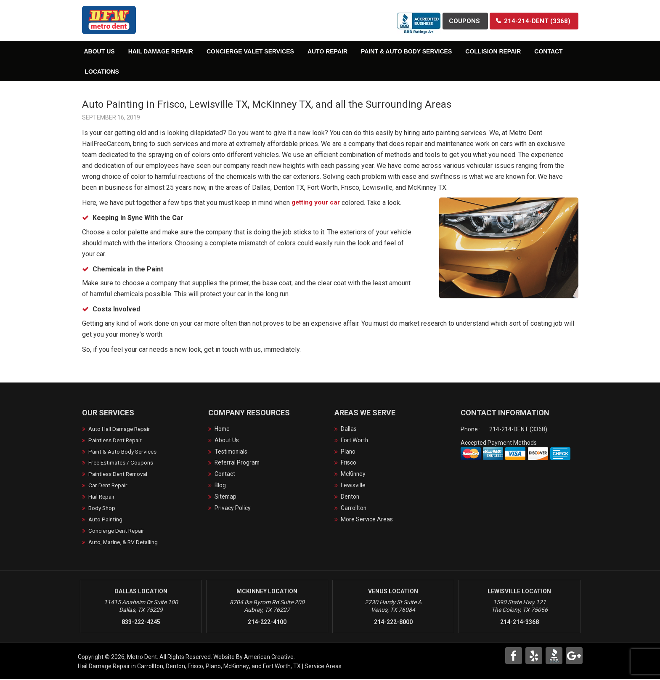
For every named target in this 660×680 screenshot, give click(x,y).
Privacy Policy (233, 508)
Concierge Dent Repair (118, 531)
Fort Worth (354, 440)
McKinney (353, 474)
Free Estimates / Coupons (122, 463)
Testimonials (232, 452)
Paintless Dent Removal (119, 474)
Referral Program (238, 463)
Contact (225, 474)
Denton (350, 497)
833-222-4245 (141, 622)
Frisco (348, 463)
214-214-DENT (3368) (518, 429)
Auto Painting (106, 520)
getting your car (318, 203)
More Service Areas (367, 520)
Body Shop (102, 508)
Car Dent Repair (109, 486)
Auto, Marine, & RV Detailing (125, 542)
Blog (220, 486)
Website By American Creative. (254, 657)
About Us (227, 440)
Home (223, 429)
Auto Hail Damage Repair (121, 429)
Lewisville (353, 486)
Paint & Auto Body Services (124, 452)
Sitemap (226, 497)
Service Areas (323, 667)
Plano (348, 452)
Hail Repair (102, 497)
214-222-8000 (393, 622)
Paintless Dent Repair (116, 440)
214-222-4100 (267, 622)
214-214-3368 (519, 622)
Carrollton (354, 508)
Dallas (349, 429)
